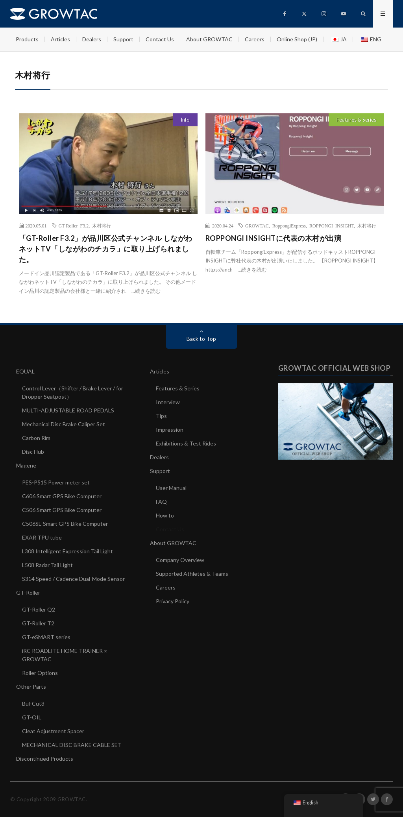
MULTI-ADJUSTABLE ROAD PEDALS (68, 410)
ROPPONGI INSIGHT (331, 225)
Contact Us (160, 39)
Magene (26, 465)
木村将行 (101, 225)
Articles (60, 39)
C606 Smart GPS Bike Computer (62, 496)
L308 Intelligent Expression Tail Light (67, 551)
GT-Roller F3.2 (74, 225)
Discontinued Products (44, 758)
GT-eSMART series (46, 637)
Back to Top (201, 338)
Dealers (91, 39)
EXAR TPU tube (42, 537)
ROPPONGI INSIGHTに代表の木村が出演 (273, 238)
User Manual (171, 487)
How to (165, 515)
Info (185, 119)
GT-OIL (31, 717)
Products (27, 39)
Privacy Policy (172, 601)
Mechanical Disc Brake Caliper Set (63, 424)
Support (123, 39)
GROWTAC (257, 225)
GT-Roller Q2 (38, 609)
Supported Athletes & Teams (192, 573)
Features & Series (356, 119)
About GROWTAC (209, 39)
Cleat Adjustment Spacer (53, 731)
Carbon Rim (36, 437)
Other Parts (31, 686)
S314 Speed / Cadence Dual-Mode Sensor (73, 578)
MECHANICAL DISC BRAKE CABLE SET (72, 744)
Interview (168, 402)
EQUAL (25, 371)
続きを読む (148, 291)
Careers (254, 39)
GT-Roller (28, 592)
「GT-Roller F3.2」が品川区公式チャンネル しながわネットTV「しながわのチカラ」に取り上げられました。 (105, 249)
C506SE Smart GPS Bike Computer (65, 523)
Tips (161, 415)
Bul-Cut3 (33, 703)
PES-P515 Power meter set (56, 482)
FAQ (161, 501)
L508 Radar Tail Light (47, 565)
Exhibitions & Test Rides (186, 443)
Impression (169, 429)
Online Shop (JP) (297, 39)
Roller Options (40, 672)
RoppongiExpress (289, 225)
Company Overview (180, 559)
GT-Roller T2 (38, 623)
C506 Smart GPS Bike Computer (62, 509)
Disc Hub (33, 451)
